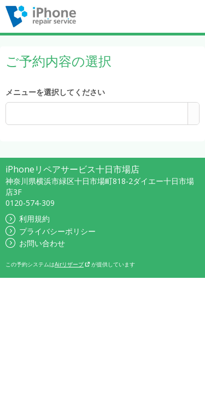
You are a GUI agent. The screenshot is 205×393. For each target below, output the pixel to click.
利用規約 (27, 218)
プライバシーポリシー (50, 231)
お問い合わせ (35, 243)
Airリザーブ (72, 264)
